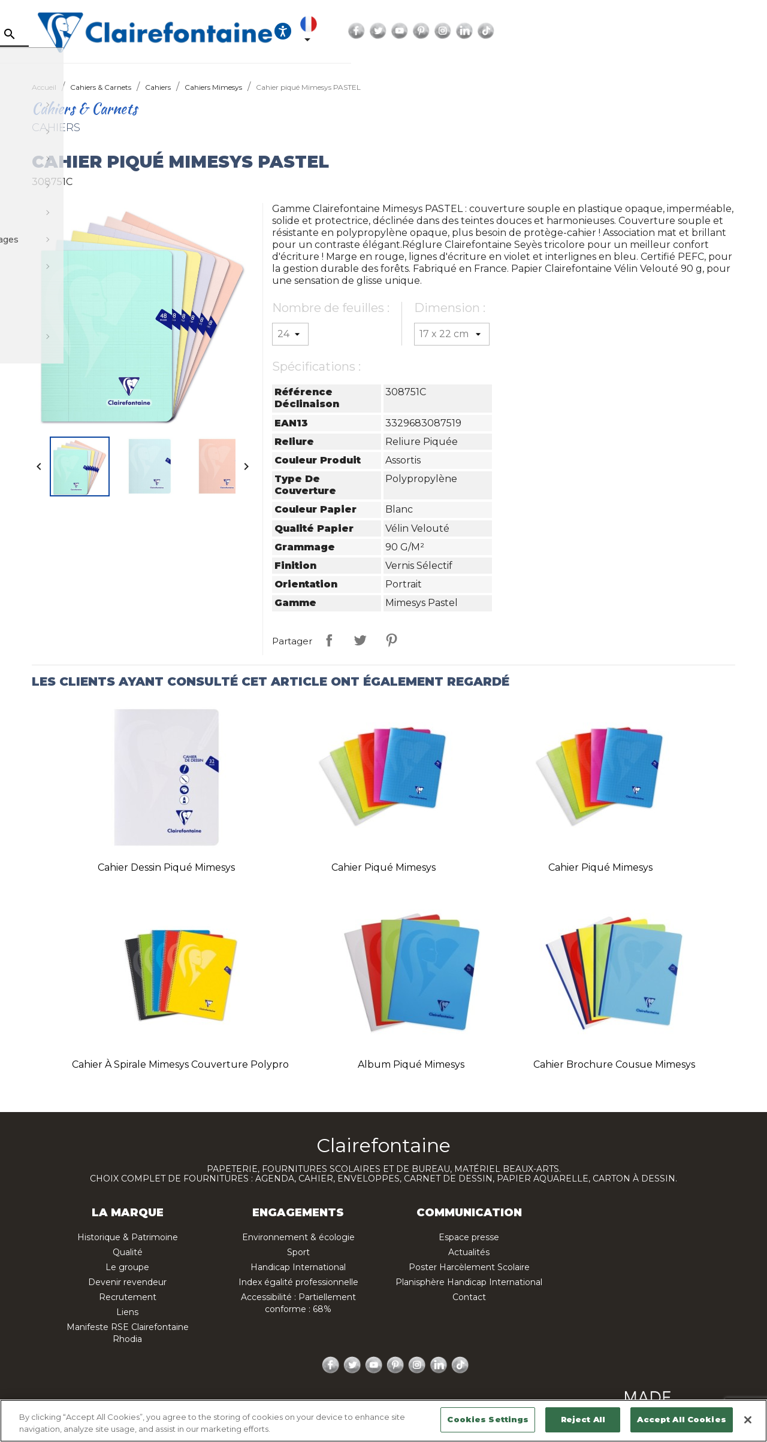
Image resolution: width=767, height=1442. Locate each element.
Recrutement (127, 1297)
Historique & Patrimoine (127, 1237)
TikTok (748, 31)
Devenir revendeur (127, 1282)
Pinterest (683, 31)
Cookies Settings (488, 1419)
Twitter (640, 31)
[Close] (748, 1420)
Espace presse (469, 1237)
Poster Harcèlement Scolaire (469, 1267)
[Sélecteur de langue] (566, 31)
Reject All (583, 1419)
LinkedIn (726, 31)
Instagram (705, 31)
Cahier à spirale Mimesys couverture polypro (180, 1064)
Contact (469, 1297)
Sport (298, 1252)
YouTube (662, 31)
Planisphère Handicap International (468, 1282)
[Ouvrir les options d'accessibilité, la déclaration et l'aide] (532, 31)
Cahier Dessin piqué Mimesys (166, 867)
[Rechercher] (129, 34)
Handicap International (298, 1267)
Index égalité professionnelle (298, 1282)
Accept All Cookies (681, 1419)
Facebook (619, 31)
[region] (383, 1420)
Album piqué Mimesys (411, 1064)
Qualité (128, 1252)
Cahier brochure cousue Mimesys (614, 1064)
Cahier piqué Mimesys (383, 867)
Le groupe (127, 1267)
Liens (127, 1312)
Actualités (469, 1252)
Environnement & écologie (298, 1237)
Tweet (360, 640)
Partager (329, 640)
